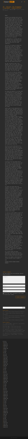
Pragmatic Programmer (20, 9)
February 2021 (5, 422)
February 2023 (5, 391)
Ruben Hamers (6, 9)
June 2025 (4, 351)
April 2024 (5, 371)
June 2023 (4, 385)
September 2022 (5, 398)
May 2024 (4, 369)
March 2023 (5, 389)
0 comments (6, 10)
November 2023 (5, 378)
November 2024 (5, 361)
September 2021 (5, 412)
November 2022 (5, 395)
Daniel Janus (5, 327)
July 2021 (4, 415)
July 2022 (4, 401)
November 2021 (5, 411)
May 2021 (4, 418)
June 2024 (4, 368)
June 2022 (4, 402)
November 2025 (5, 345)
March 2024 (5, 372)
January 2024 (5, 375)
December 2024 (5, 359)
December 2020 (5, 425)
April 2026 (5, 342)
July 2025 (4, 349)
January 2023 (5, 392)
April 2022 (5, 405)
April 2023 (5, 388)
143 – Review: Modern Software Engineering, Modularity (13, 311)
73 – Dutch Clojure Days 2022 (15, 326)
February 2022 (5, 408)
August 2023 (5, 382)
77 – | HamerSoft (6, 323)
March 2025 (5, 355)
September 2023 (5, 381)
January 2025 (5, 358)
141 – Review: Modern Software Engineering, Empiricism (13, 315)
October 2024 (5, 362)
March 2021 (5, 421)
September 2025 (5, 348)
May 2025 (4, 352)
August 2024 (5, 365)
